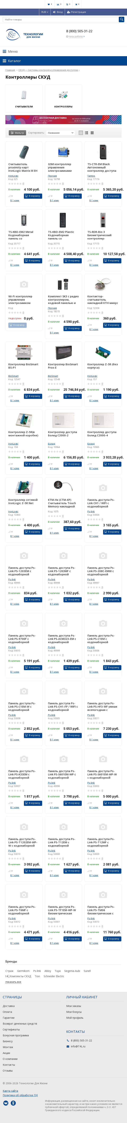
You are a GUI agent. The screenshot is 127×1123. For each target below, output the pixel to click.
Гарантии (8, 1017)
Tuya (58, 971)
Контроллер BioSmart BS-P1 (23, 366)
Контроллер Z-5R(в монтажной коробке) (23, 433)
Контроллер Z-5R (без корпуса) (102, 366)
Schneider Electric (54, 976)
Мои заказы (73, 1006)
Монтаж (8, 1047)
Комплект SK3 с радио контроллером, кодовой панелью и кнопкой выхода (63, 299)
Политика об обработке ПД (20, 1095)
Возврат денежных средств (20, 1023)
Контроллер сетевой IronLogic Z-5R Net (23, 501)
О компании (10, 1059)
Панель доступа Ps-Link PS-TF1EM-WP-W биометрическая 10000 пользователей (63, 910)
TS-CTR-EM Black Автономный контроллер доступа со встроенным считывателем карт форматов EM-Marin (101, 167)
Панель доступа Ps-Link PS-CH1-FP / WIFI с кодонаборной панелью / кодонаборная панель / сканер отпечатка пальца (63, 706)
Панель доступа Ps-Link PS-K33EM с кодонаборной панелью (22, 774)
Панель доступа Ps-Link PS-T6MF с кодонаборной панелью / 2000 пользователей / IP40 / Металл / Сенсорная (23, 910)
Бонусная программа (16, 1035)
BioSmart (13, 376)
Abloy (48, 971)
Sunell (87, 971)
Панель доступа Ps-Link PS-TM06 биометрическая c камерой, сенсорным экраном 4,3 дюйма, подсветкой (102, 910)
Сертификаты (11, 1029)
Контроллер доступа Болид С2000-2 (62, 433)
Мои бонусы (74, 1012)
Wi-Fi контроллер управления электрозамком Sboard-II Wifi (20, 299)
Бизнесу (8, 1041)
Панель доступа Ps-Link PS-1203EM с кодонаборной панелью (22, 571)
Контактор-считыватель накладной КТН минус (102, 299)
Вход (58, 12)
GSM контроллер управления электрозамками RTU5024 (60, 167)
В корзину (32, 195)
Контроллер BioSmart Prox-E (63, 366)
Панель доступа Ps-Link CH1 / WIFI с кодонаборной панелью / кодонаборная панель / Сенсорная (102, 503)
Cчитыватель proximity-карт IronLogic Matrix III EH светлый (22, 167)
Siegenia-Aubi (72, 971)
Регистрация (76, 12)
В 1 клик (14, 200)
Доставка (9, 1006)
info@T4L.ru (78, 1046)
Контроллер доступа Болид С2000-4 (101, 433)
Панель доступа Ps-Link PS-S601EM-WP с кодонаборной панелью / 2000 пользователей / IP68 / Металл (63, 774)
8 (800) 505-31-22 (79, 31)
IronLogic (13, 175)
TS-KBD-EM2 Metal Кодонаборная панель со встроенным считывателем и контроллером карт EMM (22, 235)
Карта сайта (10, 1091)
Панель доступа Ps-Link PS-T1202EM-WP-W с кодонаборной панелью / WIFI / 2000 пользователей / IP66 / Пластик (23, 842)
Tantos (91, 175)
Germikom (23, 971)
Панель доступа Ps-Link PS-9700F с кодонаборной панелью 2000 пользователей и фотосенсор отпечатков (22, 639)
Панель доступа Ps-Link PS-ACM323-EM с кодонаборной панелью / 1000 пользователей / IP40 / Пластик (63, 639)
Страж (9, 971)
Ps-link (91, 511)
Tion (37, 976)
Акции (6, 1053)
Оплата (7, 1012)
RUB (44, 12)
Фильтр (17, 132)
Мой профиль (74, 1017)
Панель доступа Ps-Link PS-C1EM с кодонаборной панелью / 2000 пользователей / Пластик (101, 639)
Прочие (52, 175)
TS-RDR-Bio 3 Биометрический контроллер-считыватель (99, 235)
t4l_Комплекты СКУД (18, 976)
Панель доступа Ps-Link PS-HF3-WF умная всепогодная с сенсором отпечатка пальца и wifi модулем (102, 706)
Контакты (9, 1064)
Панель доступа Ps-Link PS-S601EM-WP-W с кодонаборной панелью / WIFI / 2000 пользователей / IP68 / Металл (102, 774)
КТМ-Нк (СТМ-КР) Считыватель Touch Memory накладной (62, 503)
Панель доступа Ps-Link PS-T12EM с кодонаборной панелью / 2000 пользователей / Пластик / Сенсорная (62, 842)
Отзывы (8, 1070)
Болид (51, 443)
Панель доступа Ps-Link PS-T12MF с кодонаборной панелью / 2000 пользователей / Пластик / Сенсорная (101, 842)
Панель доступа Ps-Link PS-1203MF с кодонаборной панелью (61, 571)
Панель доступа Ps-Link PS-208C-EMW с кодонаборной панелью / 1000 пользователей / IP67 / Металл (102, 571)
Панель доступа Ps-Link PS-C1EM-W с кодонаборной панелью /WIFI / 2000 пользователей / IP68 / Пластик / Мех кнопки (23, 706)
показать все (13, 981)
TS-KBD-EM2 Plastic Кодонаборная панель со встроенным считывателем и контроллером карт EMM (62, 235)
